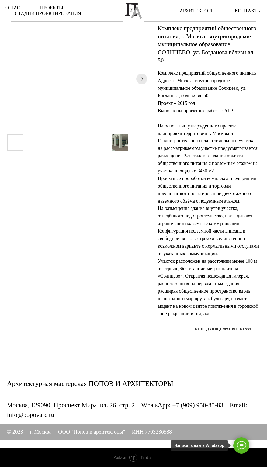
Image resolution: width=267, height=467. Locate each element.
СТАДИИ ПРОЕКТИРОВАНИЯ (48, 13)
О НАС (12, 8)
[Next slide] (141, 79)
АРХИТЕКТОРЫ (197, 10)
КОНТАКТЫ (248, 10)
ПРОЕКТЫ (51, 8)
